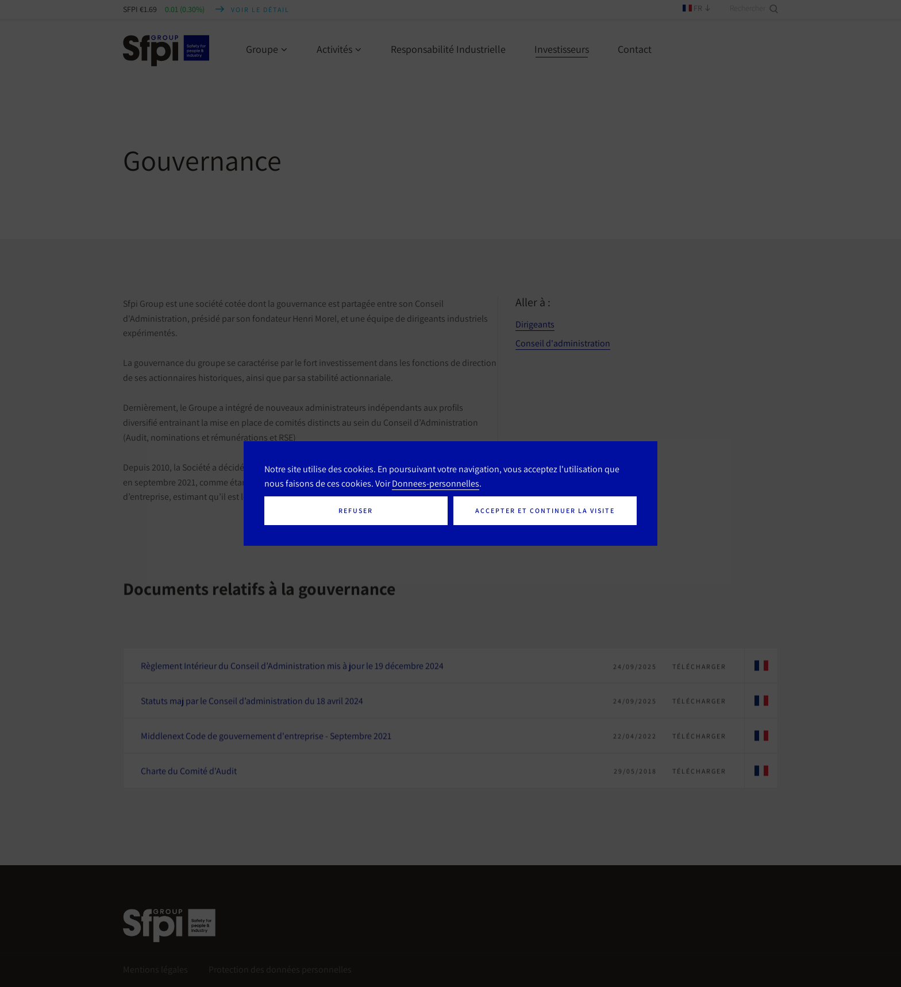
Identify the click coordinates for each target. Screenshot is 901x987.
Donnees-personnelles (435, 483)
